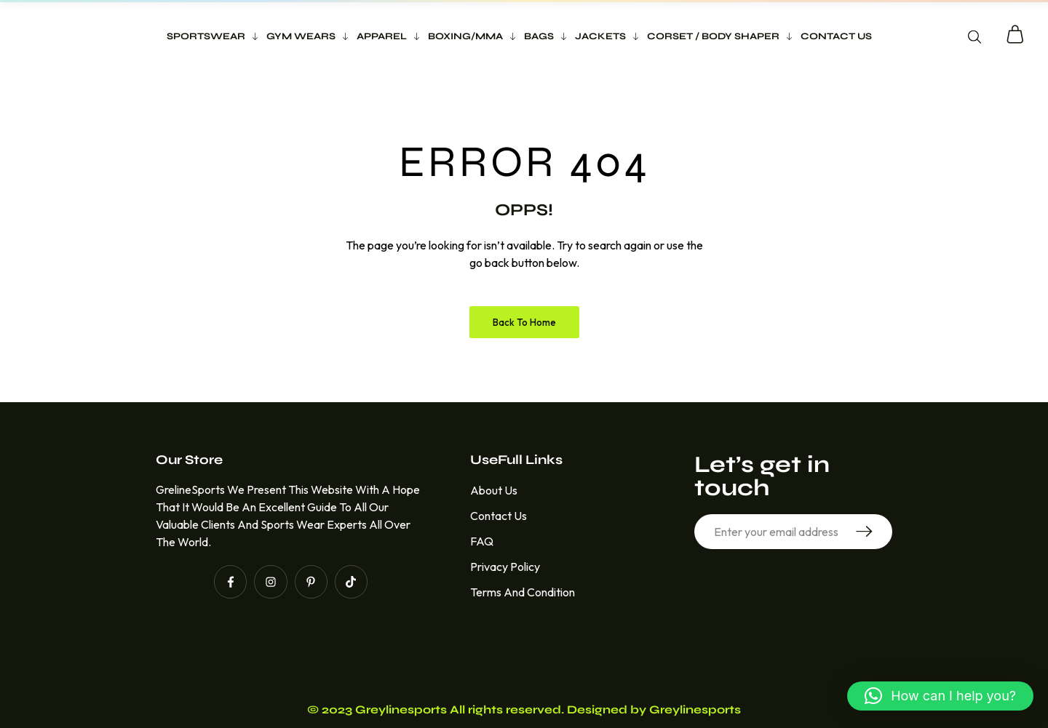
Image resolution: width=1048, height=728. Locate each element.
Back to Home (524, 322)
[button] (940, 696)
